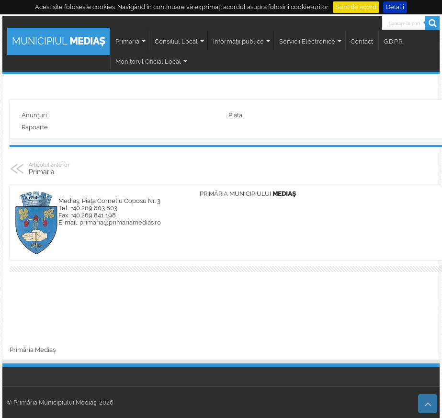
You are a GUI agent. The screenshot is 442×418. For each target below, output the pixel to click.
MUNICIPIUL (58, 41)
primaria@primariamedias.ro (120, 222)
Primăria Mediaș (33, 349)
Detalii (395, 7)
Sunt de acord (356, 7)
